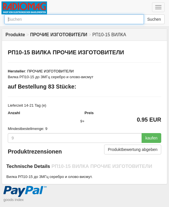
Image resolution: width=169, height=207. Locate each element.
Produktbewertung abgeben (132, 149)
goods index (13, 200)
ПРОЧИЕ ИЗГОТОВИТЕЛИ (50, 71)
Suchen (154, 19)
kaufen (151, 138)
